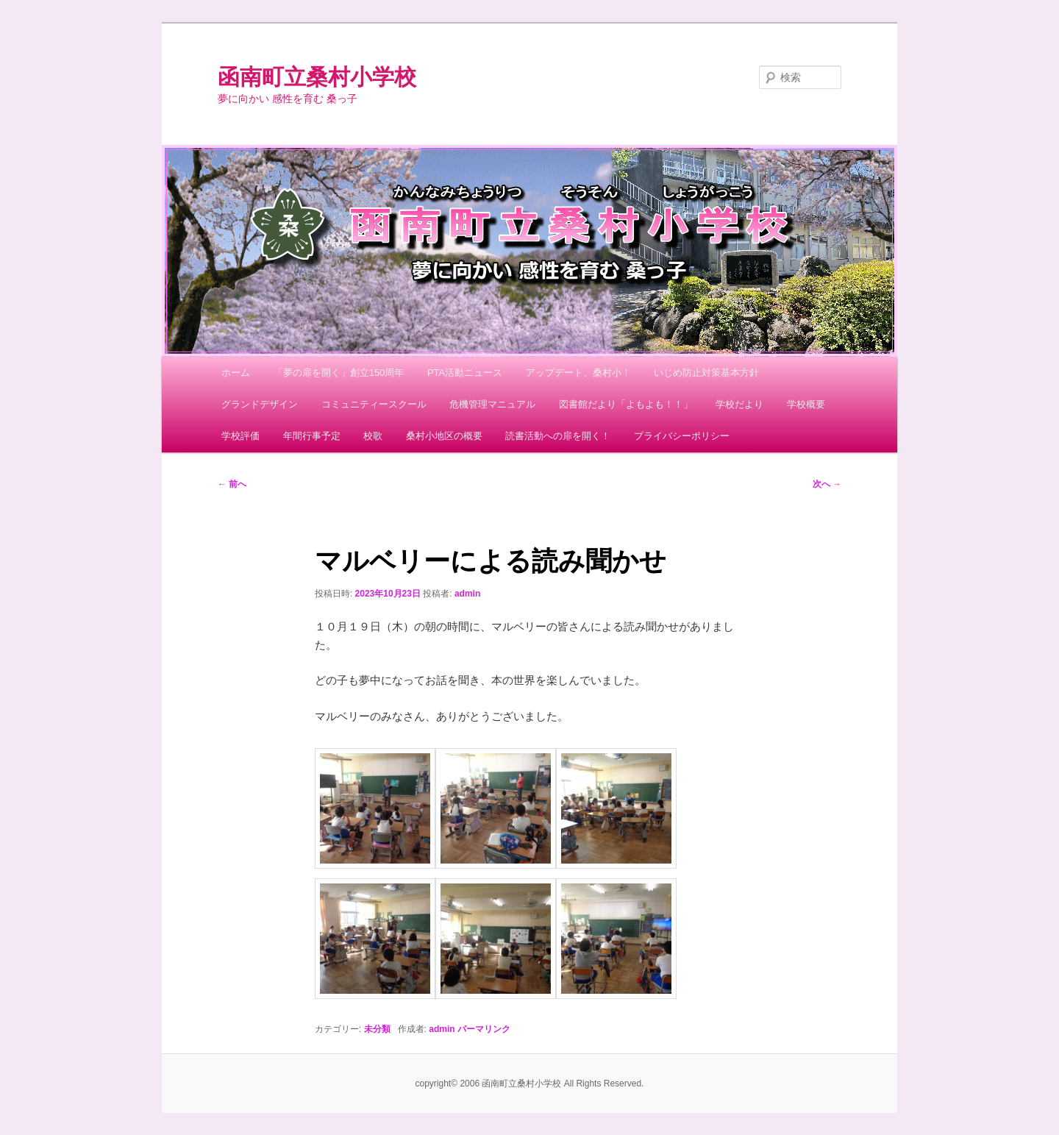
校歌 (372, 435)
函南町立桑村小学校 (317, 77)
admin (467, 593)
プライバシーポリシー (682, 435)
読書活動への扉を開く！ (557, 435)
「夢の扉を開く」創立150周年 (339, 372)
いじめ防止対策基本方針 (706, 372)
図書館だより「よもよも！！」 (626, 404)
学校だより (739, 404)
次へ (827, 484)
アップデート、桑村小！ (578, 372)
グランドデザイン (259, 404)
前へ (232, 484)
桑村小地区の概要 (444, 435)
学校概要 (806, 404)
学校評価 (240, 435)
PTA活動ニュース (464, 372)
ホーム (235, 372)
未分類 (377, 1029)
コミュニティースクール (374, 404)
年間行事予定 (311, 435)
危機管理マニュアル (492, 404)
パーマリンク (483, 1029)
